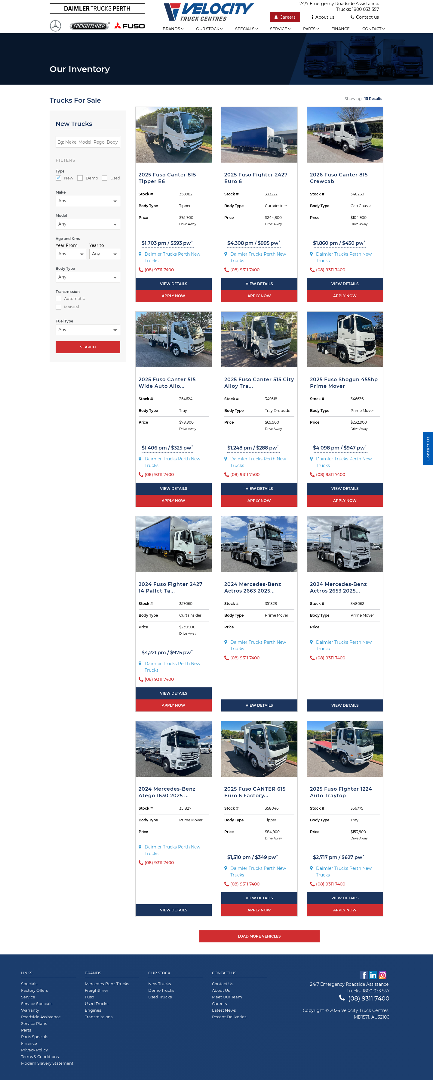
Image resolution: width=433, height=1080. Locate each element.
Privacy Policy (34, 1049)
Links (26, 973)
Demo (87, 178)
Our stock (209, 28)
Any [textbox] (62, 201)
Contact (373, 28)
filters (66, 160)
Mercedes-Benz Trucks (107, 983)
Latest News (224, 1010)
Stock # (146, 194)
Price (143, 217)
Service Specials (36, 1003)
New (64, 178)
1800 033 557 (365, 9)
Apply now (173, 296)
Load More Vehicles (259, 936)
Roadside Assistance (41, 1016)
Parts (311, 28)
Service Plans (34, 1023)
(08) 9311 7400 (364, 998)
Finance (340, 28)
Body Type (148, 206)
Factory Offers (34, 990)
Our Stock (159, 973)
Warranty (30, 1010)
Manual (67, 307)
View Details (173, 284)
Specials (246, 28)
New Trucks (159, 983)
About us (323, 17)
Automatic (70, 298)
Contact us (365, 17)
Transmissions (98, 1016)
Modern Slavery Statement (47, 1063)
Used (111, 178)
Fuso (89, 996)
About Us (221, 990)
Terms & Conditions (40, 1056)
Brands (173, 28)
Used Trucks (96, 1003)
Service (280, 28)
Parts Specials (34, 1036)
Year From (67, 245)
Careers (285, 17)
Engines (93, 1010)
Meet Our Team (227, 996)
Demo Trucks (161, 990)
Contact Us (224, 973)
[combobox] (88, 201)
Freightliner (96, 990)
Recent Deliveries (229, 1016)
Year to (96, 245)
